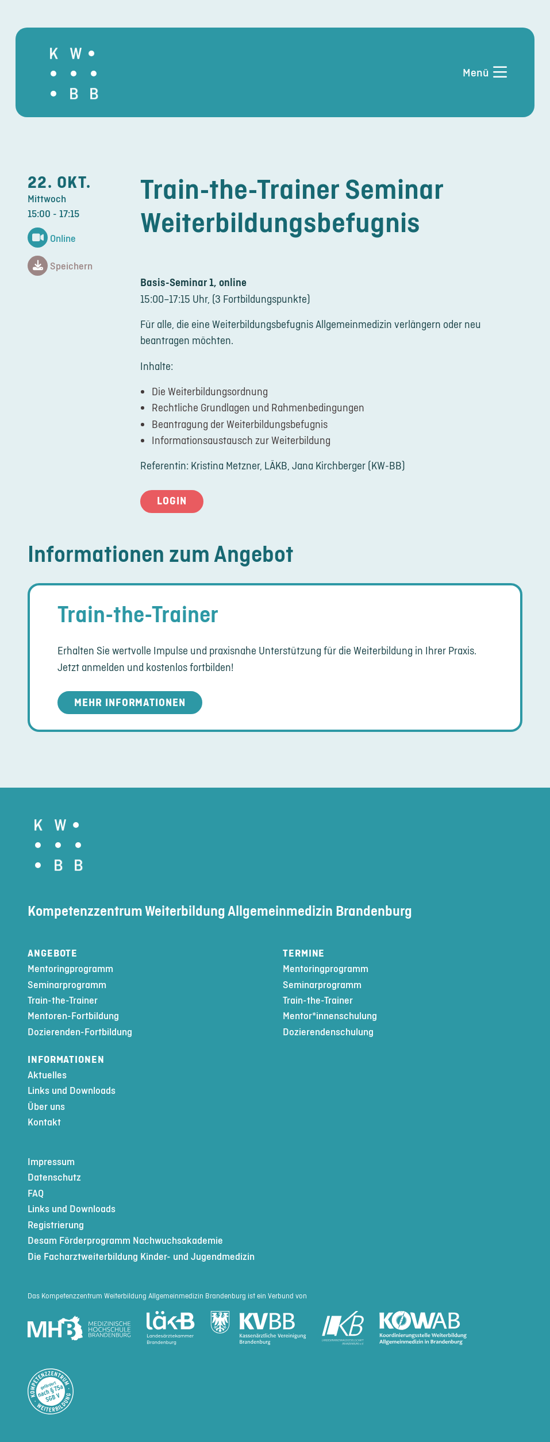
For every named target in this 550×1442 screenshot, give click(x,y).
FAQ (36, 1193)
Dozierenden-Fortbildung (80, 1032)
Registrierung (56, 1225)
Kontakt (44, 1122)
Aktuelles (47, 1075)
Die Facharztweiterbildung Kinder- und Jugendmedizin (141, 1257)
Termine (304, 953)
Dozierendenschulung (328, 1032)
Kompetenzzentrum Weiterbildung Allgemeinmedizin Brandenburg (220, 910)
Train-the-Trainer (137, 614)
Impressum (51, 1162)
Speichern (60, 266)
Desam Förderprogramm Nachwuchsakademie (125, 1241)
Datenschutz (54, 1177)
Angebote (53, 953)
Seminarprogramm (67, 985)
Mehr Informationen (130, 702)
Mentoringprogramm (70, 969)
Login (172, 500)
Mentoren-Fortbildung (73, 1016)
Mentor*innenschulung (330, 1016)
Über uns (46, 1107)
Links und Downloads (72, 1091)
